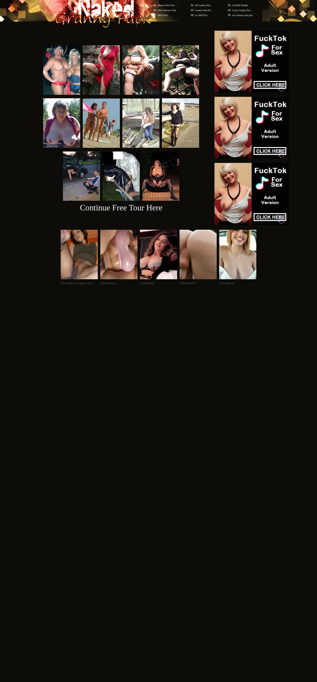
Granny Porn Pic (203, 10)
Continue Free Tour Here (121, 207)
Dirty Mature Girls (167, 10)
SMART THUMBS (167, 587)
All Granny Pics (203, 5)
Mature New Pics (166, 5)
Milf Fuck (163, 15)
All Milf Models (240, 5)
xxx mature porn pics (242, 15)
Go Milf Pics (201, 15)
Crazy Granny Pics (241, 10)
